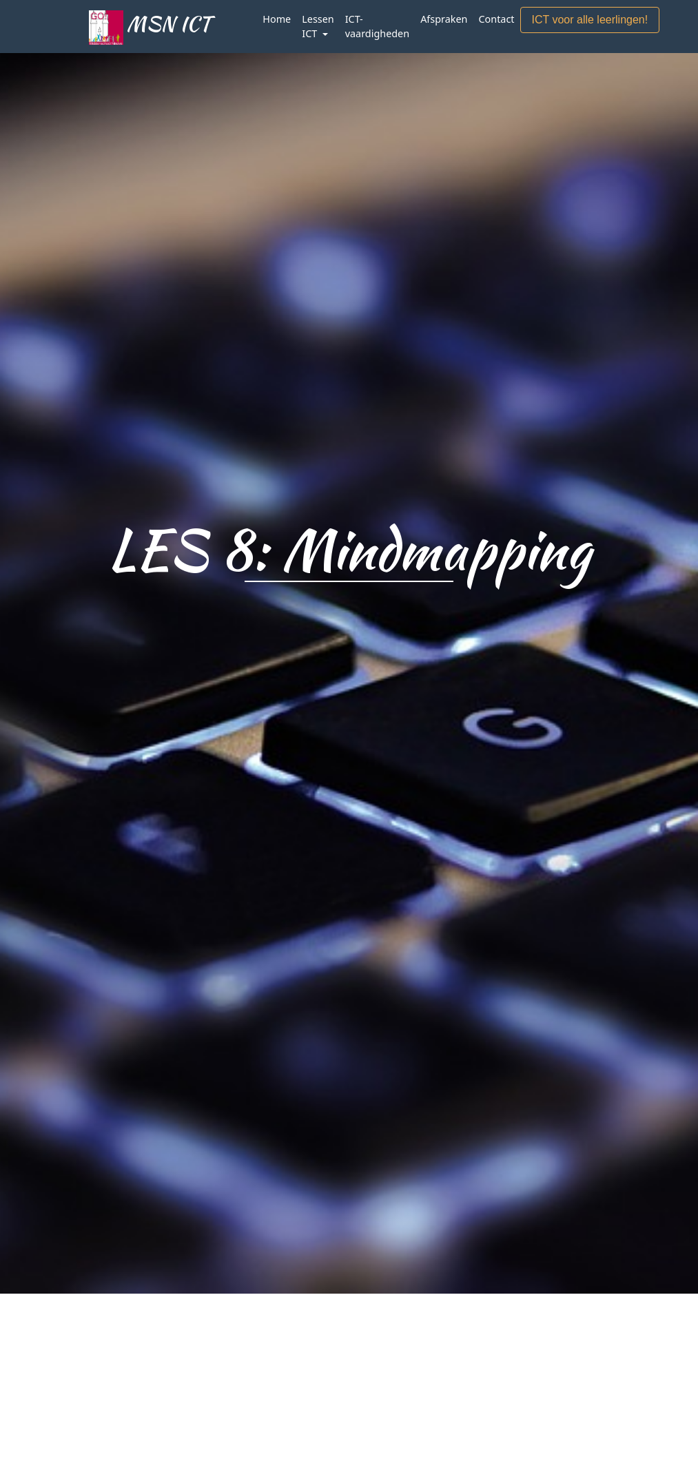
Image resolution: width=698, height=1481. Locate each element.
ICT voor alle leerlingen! (590, 19)
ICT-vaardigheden (377, 26)
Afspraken (443, 18)
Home (277, 18)
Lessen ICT (317, 26)
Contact (496, 18)
